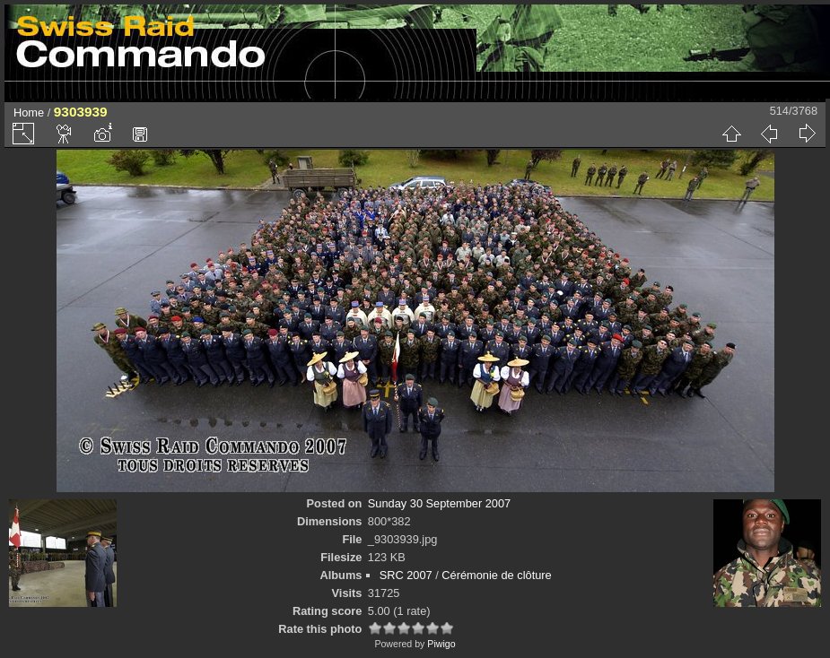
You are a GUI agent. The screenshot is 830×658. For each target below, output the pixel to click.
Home (28, 112)
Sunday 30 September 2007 (439, 503)
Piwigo (441, 643)
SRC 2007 (406, 575)
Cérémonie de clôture (496, 575)
